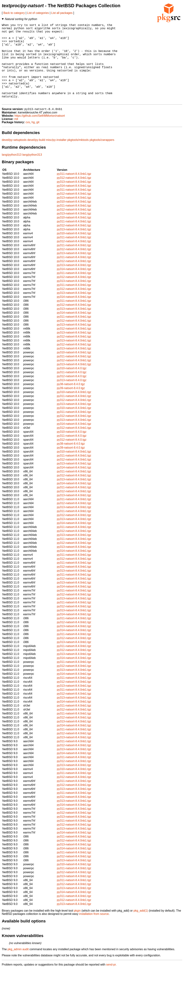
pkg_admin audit (18, 967)
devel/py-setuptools (14, 157)
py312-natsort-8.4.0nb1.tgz (74, 195)
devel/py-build (36, 157)
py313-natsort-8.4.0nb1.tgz (74, 199)
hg (33, 140)
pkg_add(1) (141, 928)
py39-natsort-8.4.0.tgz (71, 405)
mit (16, 136)
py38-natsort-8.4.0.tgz (71, 401)
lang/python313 (11, 172)
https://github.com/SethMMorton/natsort (40, 133)
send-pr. (111, 982)
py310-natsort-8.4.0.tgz (71, 386)
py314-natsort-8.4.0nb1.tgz (74, 203)
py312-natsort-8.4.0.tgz (71, 394)
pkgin (77, 928)
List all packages (61, 12)
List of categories (38, 12)
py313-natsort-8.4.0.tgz (71, 398)
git (37, 140)
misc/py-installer (56, 157)
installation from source (94, 931)
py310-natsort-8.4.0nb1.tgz (74, 219)
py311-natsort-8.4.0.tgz (71, 390)
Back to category (14, 12)
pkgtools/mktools (78, 157)
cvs (28, 140)
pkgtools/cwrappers (101, 157)
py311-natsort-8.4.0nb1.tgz (74, 191)
